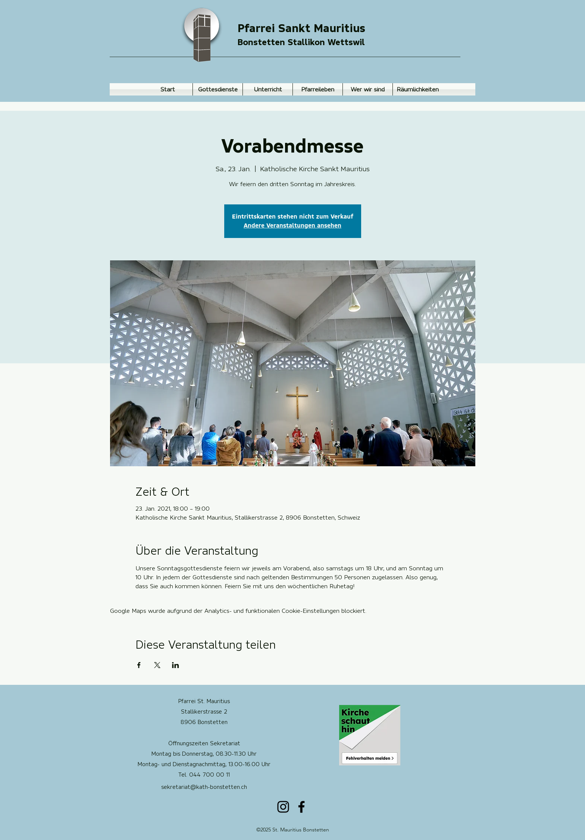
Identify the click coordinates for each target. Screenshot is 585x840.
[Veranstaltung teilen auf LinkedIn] (175, 665)
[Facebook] (301, 807)
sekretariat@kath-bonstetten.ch (204, 787)
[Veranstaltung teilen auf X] (157, 665)
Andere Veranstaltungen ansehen (292, 225)
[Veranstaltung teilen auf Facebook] (139, 665)
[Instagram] (283, 807)
